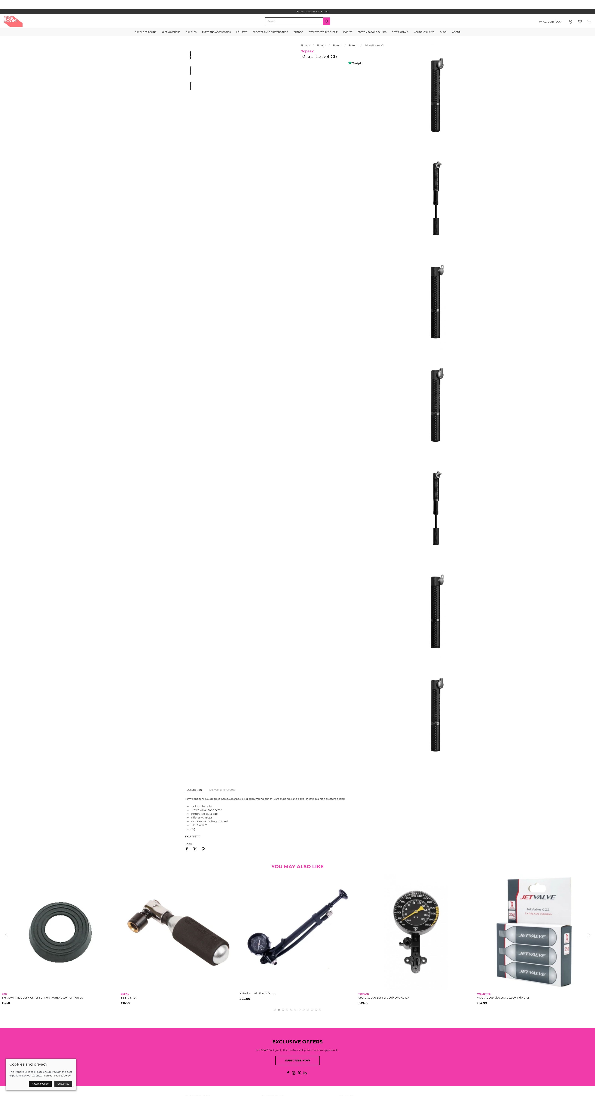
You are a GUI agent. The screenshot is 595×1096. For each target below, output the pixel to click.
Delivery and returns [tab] (222, 789)
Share (189, 844)
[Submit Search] (326, 21)
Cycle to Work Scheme (323, 32)
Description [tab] (194, 789)
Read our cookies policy (56, 1075)
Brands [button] (298, 32)
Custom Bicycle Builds (372, 32)
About (456, 32)
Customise (63, 1083)
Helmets (241, 32)
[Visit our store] (570, 22)
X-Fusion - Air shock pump (258, 993)
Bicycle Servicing (146, 32)
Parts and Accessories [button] (216, 32)
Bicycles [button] (191, 32)
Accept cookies (40, 1083)
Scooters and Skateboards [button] (270, 32)
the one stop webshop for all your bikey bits (297, 11)
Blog (443, 32)
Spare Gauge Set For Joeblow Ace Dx (383, 997)
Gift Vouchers (171, 32)
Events (347, 32)
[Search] (297, 21)
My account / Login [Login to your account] (551, 21)
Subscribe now (297, 1060)
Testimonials (400, 32)
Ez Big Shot (128, 997)
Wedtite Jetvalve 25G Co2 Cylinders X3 (503, 997)
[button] (580, 22)
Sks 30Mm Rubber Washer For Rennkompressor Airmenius (42, 997)
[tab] (275, 1010)
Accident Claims (424, 32)
